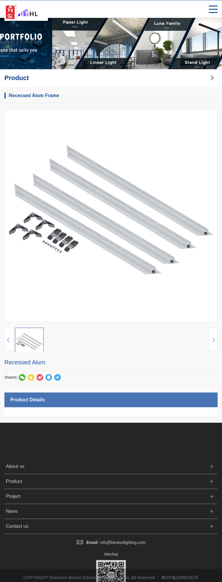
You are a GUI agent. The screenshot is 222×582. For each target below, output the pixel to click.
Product (14, 519)
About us (15, 505)
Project (13, 534)
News (12, 549)
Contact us (17, 564)
